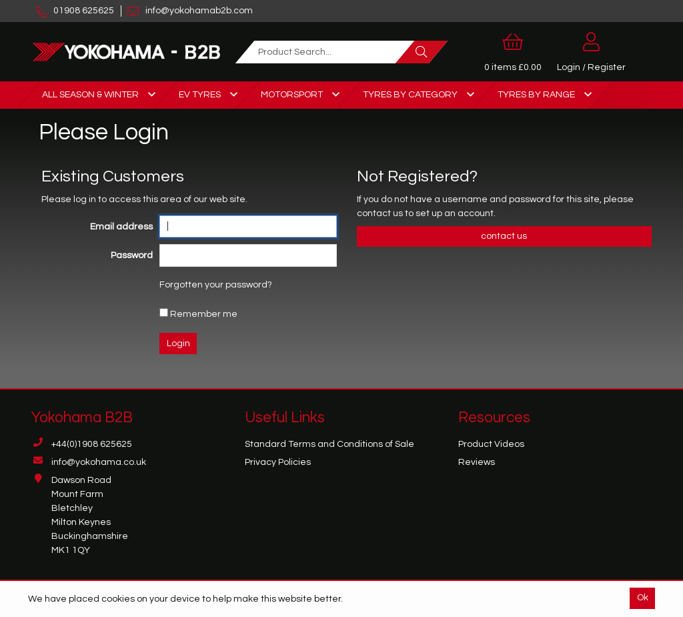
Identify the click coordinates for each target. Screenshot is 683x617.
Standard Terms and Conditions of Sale (329, 444)
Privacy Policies (278, 462)
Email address (121, 226)
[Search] (421, 52)
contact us (381, 213)
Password (132, 255)
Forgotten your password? (215, 284)
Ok (642, 597)
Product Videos (491, 444)
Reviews (476, 462)
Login (178, 343)
